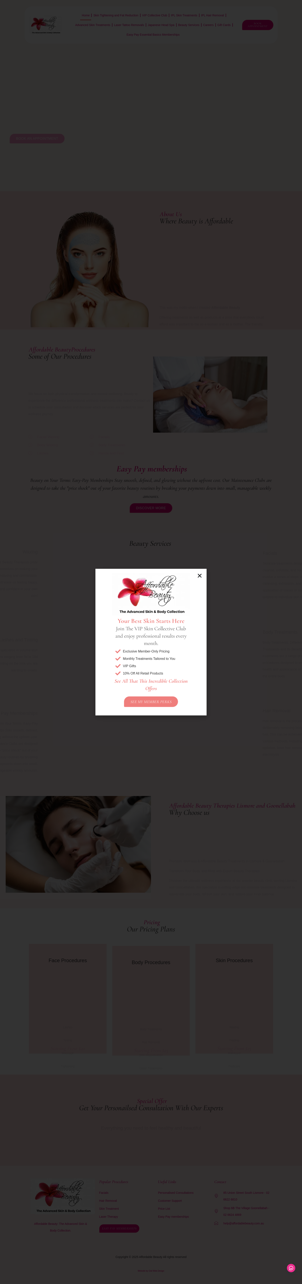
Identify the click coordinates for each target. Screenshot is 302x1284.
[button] (199, 576)
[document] (151, 642)
